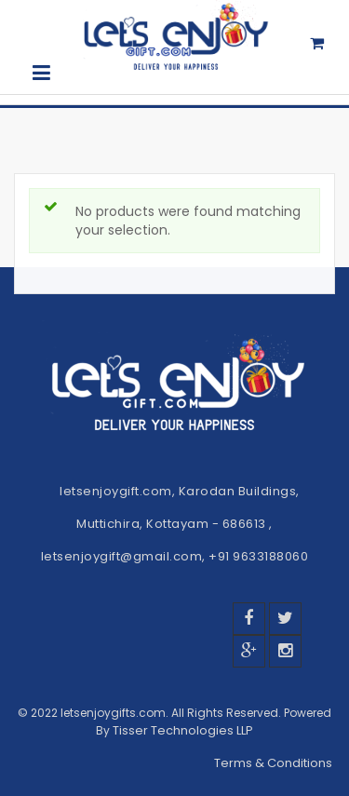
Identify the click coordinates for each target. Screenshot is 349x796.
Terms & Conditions (274, 763)
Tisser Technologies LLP (183, 730)
